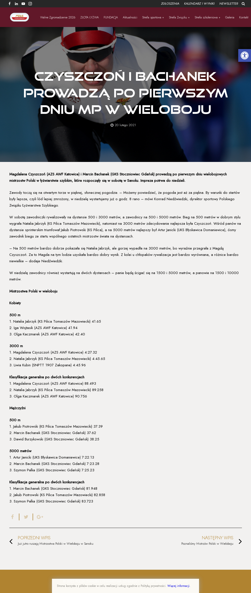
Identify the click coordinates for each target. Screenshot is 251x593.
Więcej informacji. (178, 586)
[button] (244, 55)
